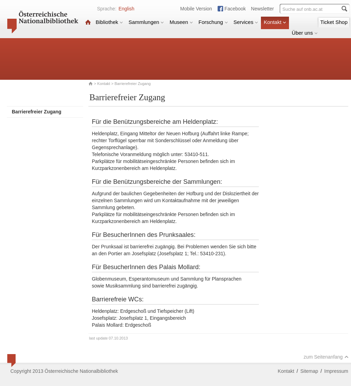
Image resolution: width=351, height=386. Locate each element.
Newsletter (262, 8)
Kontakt (275, 22)
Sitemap (309, 371)
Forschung (213, 22)
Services (246, 22)
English (126, 8)
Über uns (305, 33)
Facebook (235, 8)
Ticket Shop (334, 22)
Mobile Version (196, 8)
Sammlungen (146, 22)
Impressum (336, 371)
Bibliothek (109, 22)
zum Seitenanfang (326, 357)
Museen (181, 22)
